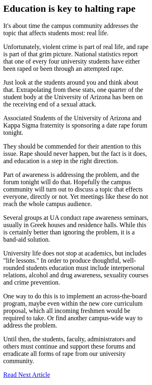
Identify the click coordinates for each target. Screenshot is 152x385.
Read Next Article (26, 374)
